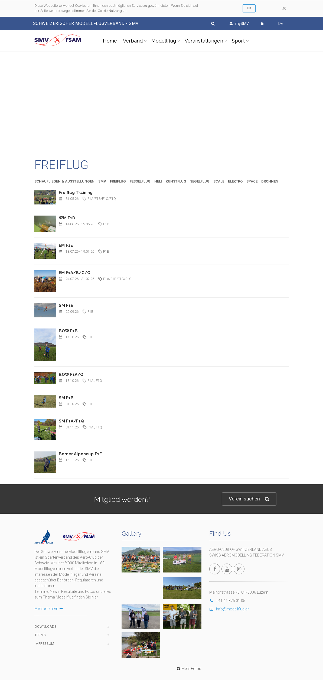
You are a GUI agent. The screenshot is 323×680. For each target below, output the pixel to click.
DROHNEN (269, 181)
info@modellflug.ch (229, 609)
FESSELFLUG (140, 181)
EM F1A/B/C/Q (74, 272)
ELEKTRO (235, 181)
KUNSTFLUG (176, 181)
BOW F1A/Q (71, 374)
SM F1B (66, 397)
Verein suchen (249, 499)
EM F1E (66, 245)
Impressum (44, 630)
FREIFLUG (118, 181)
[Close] (284, 8)
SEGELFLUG (200, 181)
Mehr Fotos (188, 563)
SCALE (218, 181)
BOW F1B (68, 330)
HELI (158, 181)
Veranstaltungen (204, 41)
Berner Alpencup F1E (80, 453)
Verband (133, 41)
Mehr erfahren (48, 595)
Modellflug (163, 41)
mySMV (239, 23)
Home (110, 41)
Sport (238, 41)
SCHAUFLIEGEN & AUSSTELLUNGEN (64, 181)
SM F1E (66, 305)
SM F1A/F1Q (71, 421)
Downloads (46, 613)
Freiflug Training (76, 192)
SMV (102, 181)
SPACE (251, 181)
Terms (40, 621)
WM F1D (67, 218)
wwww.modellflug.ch (191, 660)
